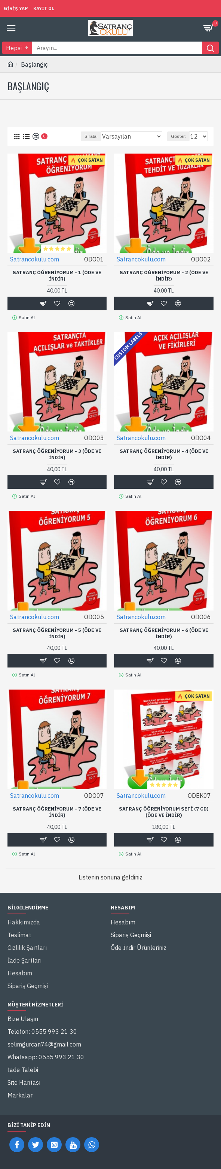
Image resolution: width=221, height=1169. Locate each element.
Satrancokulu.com (34, 259)
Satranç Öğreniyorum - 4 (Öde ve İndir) (164, 454)
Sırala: (91, 136)
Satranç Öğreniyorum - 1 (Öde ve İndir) (57, 276)
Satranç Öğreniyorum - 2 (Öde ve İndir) (164, 276)
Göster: (178, 136)
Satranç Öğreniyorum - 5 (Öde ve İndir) (57, 633)
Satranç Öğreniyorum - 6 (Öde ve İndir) (164, 633)
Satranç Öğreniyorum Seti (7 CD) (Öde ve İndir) (164, 812)
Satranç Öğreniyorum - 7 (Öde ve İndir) (57, 812)
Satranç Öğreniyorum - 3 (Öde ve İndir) (57, 454)
